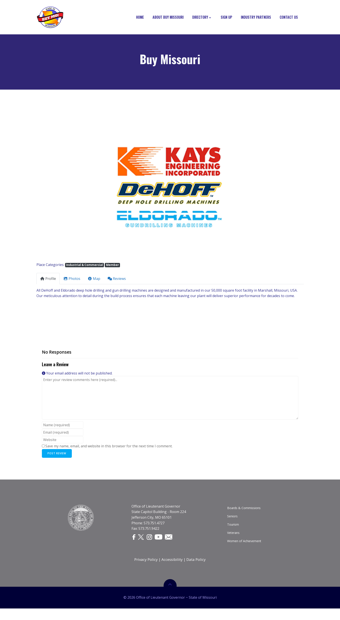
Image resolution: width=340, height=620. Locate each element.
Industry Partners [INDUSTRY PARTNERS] (257, 17)
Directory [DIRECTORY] (204, 17)
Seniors (233, 523)
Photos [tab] (71, 281)
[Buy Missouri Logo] (49, 17)
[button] (56, 189)
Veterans (234, 539)
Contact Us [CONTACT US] (290, 17)
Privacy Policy (146, 567)
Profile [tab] (48, 281)
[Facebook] (135, 543)
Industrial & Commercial (84, 267)
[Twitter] (143, 543)
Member (112, 267)
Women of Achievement (245, 547)
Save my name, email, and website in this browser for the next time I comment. (108, 448)
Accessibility (172, 567)
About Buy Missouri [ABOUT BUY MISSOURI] (169, 17)
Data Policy (196, 567)
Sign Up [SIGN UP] (228, 17)
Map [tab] (94, 281)
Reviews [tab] (117, 281)
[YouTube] (161, 543)
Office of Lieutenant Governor (156, 512)
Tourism (233, 531)
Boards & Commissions (244, 514)
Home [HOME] (141, 17)
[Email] (171, 543)
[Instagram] (152, 543)
